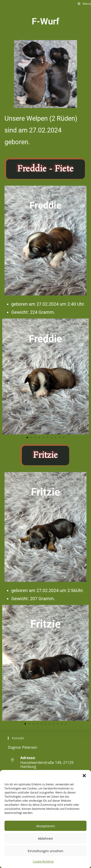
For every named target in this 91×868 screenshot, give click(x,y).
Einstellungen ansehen (45, 851)
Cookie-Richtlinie (43, 861)
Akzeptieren (45, 826)
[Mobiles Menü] (84, 4)
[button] (84, 775)
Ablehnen (45, 838)
